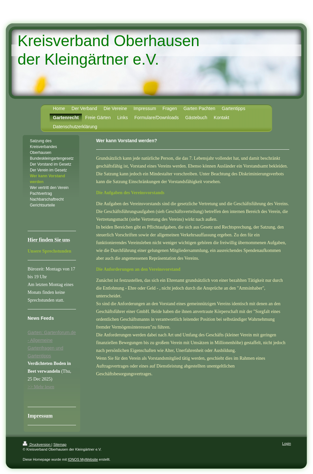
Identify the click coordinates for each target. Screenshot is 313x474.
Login (286, 443)
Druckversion (37, 444)
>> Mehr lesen (41, 386)
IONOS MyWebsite (83, 459)
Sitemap (59, 444)
